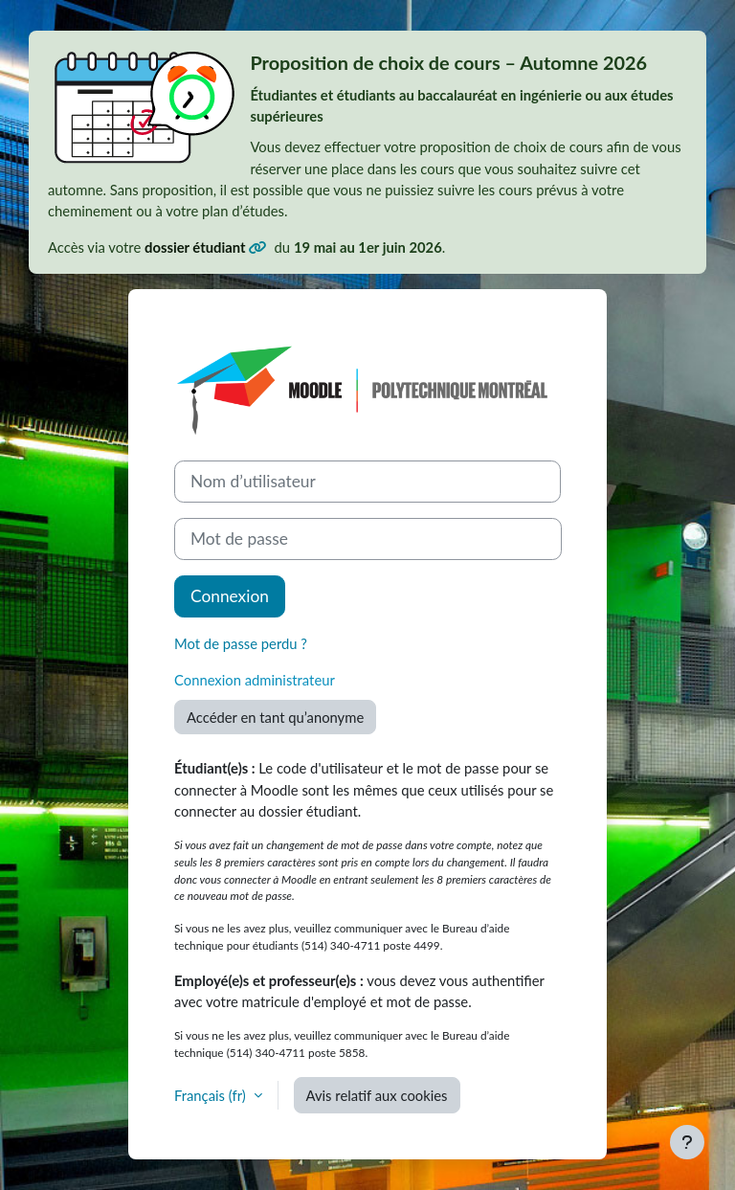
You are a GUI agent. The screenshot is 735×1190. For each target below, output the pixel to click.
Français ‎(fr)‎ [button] (212, 1095)
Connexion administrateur (254, 679)
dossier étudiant (197, 247)
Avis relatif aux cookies (377, 1095)
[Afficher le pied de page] (687, 1142)
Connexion (229, 596)
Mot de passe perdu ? (240, 643)
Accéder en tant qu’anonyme (275, 717)
